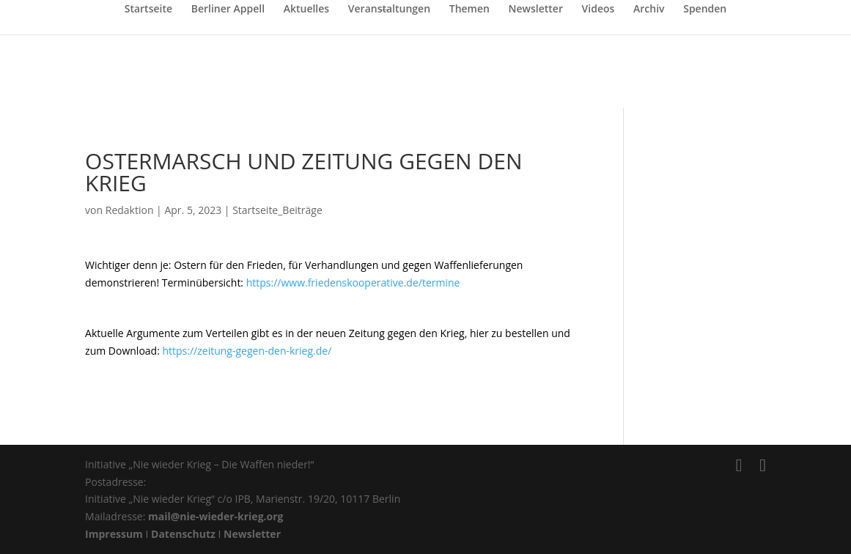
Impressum (114, 534)
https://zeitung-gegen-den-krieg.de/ (246, 351)
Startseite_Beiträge (277, 210)
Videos (598, 9)
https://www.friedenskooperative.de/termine (353, 282)
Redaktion (130, 210)
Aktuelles (306, 9)
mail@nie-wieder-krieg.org (216, 516)
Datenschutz (183, 534)
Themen (469, 9)
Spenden (704, 9)
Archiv (649, 9)
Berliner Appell (228, 9)
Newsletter (536, 9)
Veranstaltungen (389, 9)
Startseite (148, 9)
